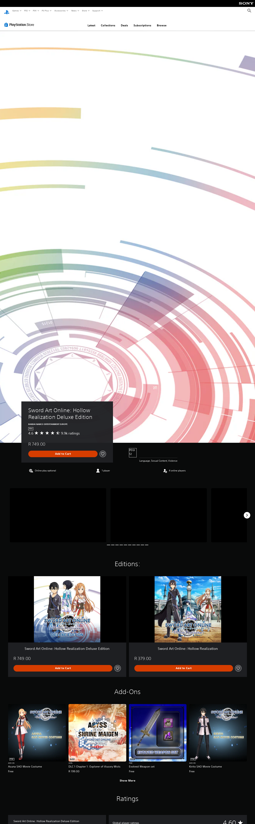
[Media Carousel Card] (58, 511)
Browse (161, 21)
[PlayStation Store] (20, 21)
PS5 (26, 10)
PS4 (35, 10)
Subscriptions (142, 21)
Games (15, 10)
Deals (124, 21)
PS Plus (45, 10)
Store (84, 10)
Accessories (59, 10)
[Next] (247, 511)
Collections (108, 21)
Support (96, 10)
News (74, 10)
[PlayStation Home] (6, 11)
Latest (91, 21)
